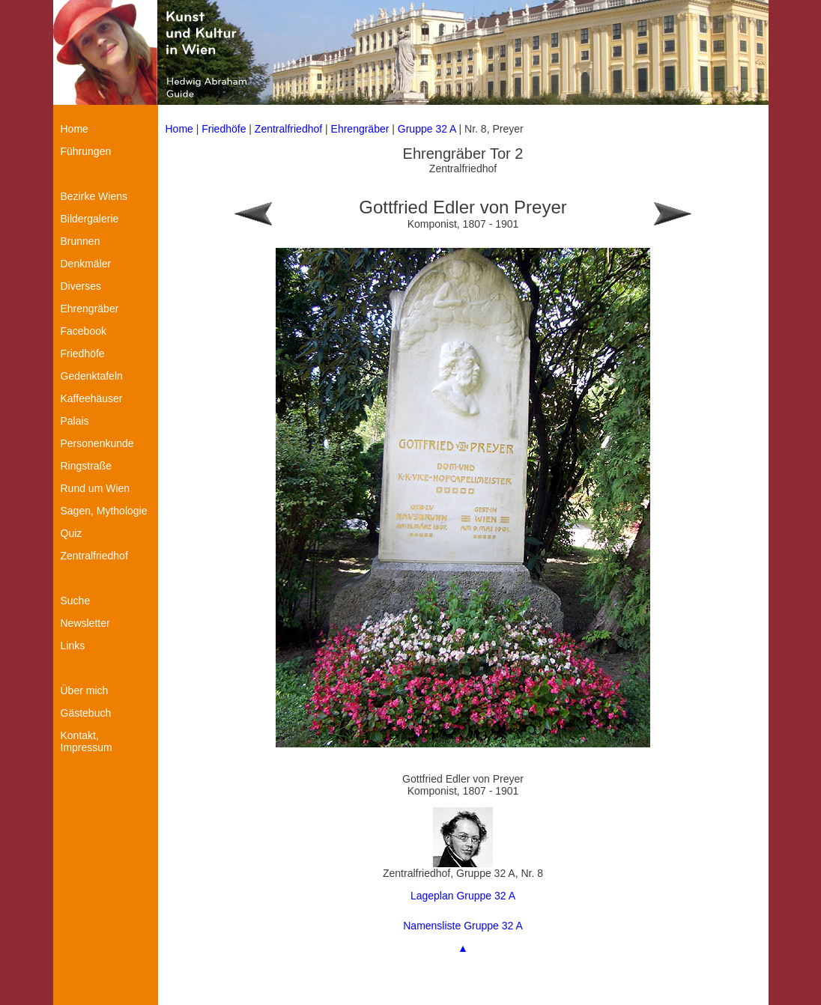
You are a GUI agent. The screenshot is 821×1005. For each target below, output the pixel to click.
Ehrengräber (360, 129)
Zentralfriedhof (288, 129)
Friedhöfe (224, 129)
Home (179, 129)
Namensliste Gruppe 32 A (463, 926)
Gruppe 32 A (428, 129)
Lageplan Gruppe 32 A (462, 896)
